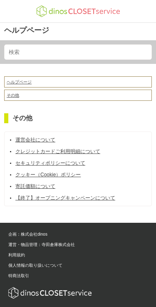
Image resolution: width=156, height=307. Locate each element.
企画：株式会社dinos (27, 234)
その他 (13, 95)
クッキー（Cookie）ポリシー (48, 175)
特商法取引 (18, 275)
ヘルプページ (26, 30)
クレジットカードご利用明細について (57, 151)
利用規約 (16, 255)
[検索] (78, 52)
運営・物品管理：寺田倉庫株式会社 (41, 244)
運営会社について (35, 140)
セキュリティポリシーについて (50, 163)
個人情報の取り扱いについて (35, 265)
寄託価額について (35, 186)
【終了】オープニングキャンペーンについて (65, 198)
